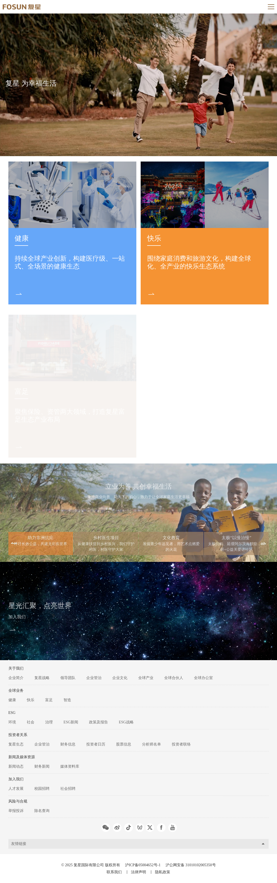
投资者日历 (95, 744)
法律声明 (138, 872)
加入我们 (17, 618)
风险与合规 (17, 801)
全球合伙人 (173, 678)
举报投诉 (16, 811)
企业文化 (119, 678)
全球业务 (16, 691)
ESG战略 (126, 722)
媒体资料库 (69, 766)
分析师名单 (151, 744)
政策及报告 (98, 722)
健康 (22, 238)
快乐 (154, 238)
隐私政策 (162, 872)
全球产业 (145, 678)
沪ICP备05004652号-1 (142, 865)
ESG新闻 (71, 722)
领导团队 (67, 678)
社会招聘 (67, 789)
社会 (30, 722)
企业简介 (16, 678)
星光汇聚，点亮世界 (40, 608)
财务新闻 (42, 766)
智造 (67, 700)
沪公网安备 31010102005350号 (191, 865)
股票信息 (123, 744)
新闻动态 (16, 766)
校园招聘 (42, 789)
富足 (49, 700)
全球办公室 (203, 678)
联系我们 (114, 872)
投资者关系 (17, 735)
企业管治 (93, 678)
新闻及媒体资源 (21, 757)
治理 (49, 722)
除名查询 (42, 811)
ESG (11, 713)
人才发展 (16, 789)
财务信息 (67, 744)
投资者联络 (181, 744)
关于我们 (16, 668)
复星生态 (16, 744)
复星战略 (42, 678)
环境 (12, 722)
